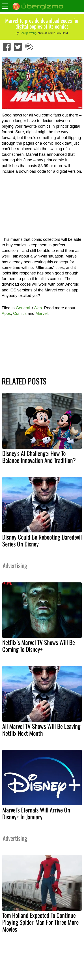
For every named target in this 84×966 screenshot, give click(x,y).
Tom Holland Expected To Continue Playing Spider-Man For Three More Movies (40, 922)
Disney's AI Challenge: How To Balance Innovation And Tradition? (39, 457)
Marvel (42, 313)
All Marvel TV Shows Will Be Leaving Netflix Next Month (41, 729)
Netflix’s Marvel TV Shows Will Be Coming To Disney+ (38, 646)
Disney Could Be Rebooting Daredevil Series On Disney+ (42, 540)
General (23, 308)
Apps (6, 313)
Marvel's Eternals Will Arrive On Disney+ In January (36, 813)
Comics (20, 313)
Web (38, 308)
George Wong (27, 33)
